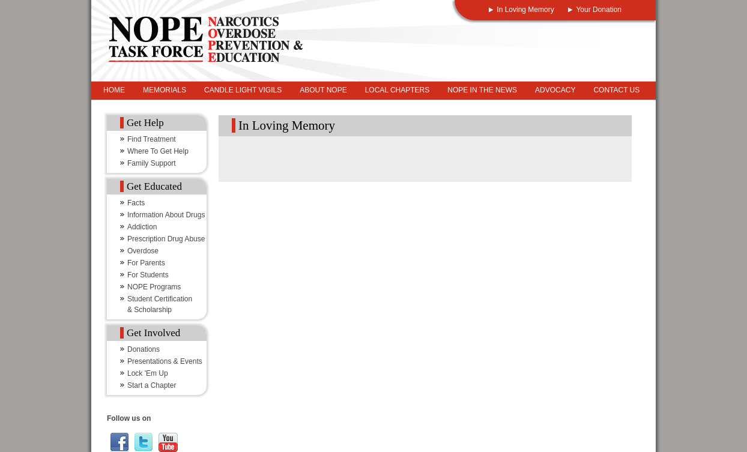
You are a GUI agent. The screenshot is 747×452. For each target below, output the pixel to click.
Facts (136, 203)
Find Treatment (151, 139)
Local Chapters (397, 90)
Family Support (151, 163)
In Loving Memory (525, 9)
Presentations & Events (164, 361)
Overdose (143, 251)
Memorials (164, 90)
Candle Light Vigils (243, 90)
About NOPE (323, 90)
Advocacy (555, 90)
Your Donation (598, 9)
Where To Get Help (158, 151)
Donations (143, 349)
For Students (148, 275)
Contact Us (616, 90)
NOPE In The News (482, 90)
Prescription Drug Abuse (166, 239)
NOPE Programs (154, 287)
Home (114, 90)
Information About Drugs (166, 215)
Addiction (142, 227)
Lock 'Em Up (147, 373)
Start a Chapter (151, 385)
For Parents (146, 263)
